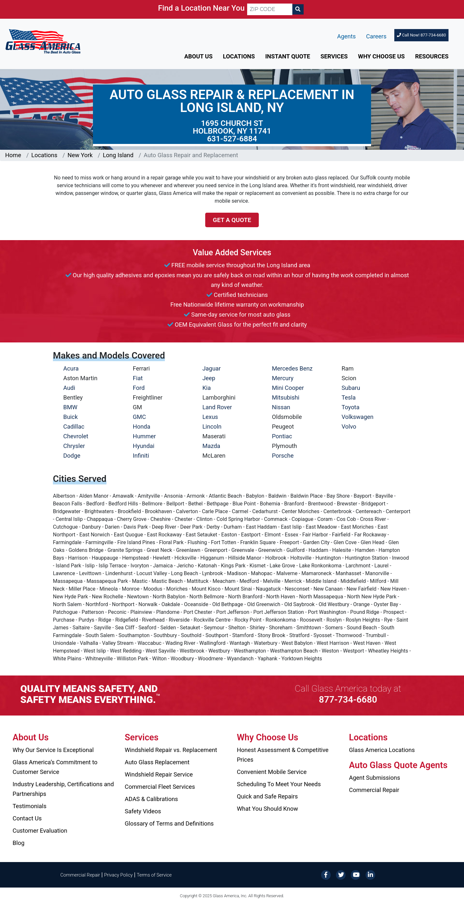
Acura (71, 368)
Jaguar (211, 368)
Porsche (283, 455)
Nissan (281, 407)
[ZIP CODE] (269, 9)
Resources (432, 56)
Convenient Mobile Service (272, 771)
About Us (198, 56)
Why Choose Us (381, 56)
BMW (70, 407)
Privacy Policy (118, 875)
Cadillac (73, 426)
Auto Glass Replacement (157, 762)
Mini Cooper (288, 387)
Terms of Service (154, 875)
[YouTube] (355, 874)
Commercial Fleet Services (160, 786)
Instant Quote (287, 56)
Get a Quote (232, 220)
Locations (239, 56)
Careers (376, 36)
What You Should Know (267, 808)
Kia (206, 387)
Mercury (283, 378)
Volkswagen (357, 416)
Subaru (350, 387)
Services (334, 56)
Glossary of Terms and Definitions (169, 823)
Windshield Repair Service (159, 774)
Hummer (144, 436)
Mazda (211, 445)
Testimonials (29, 806)
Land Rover (217, 407)
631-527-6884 (232, 138)
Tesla (348, 397)
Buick (70, 416)
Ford (139, 387)
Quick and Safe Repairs (267, 796)
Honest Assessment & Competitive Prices (282, 755)
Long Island (118, 155)
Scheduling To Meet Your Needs (279, 784)
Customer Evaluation (40, 830)
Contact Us (27, 818)
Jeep (208, 378)
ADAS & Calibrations (151, 799)
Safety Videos (143, 811)
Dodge (71, 455)
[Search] (298, 9)
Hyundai (144, 445)
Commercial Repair (374, 790)
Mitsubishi (285, 397)
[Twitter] (341, 874)
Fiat (138, 378)
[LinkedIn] (370, 874)
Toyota (350, 407)
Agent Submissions (374, 777)
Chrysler (74, 445)
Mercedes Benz (292, 368)
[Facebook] (326, 874)
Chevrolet (75, 436)
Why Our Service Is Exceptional (53, 750)
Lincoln (211, 426)
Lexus (210, 416)
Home (13, 155)
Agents (346, 36)
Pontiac (282, 436)
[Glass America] (43, 41)
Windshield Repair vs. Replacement (171, 750)
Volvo (348, 426)
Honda (141, 426)
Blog (19, 842)
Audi (69, 387)
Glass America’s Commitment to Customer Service (55, 767)
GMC (139, 416)
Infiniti (141, 455)
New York (80, 155)
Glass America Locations (382, 750)
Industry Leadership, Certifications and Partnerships (63, 789)
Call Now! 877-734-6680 (421, 35)
